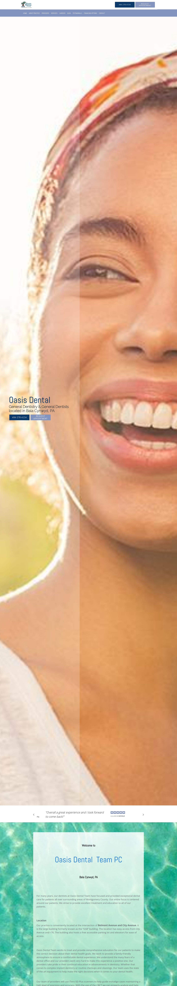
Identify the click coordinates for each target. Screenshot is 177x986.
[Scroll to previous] (34, 815)
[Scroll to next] (142, 815)
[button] (145, 5)
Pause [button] (38, 817)
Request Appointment (41, 417)
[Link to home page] (23, 4)
